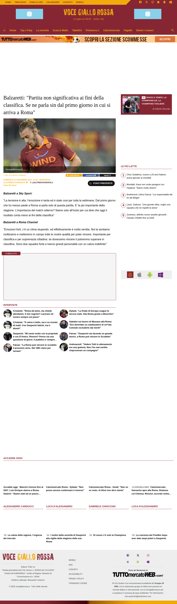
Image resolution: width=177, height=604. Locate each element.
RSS (71, 565)
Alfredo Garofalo (15, 182)
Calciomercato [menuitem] (111, 30)
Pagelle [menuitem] (128, 30)
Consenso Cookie (78, 583)
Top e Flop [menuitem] (26, 30)
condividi (91, 175)
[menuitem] (4, 30)
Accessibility (76, 574)
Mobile (72, 560)
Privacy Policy (76, 579)
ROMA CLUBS (36, 2)
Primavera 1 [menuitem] (92, 30)
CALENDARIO (52, 2)
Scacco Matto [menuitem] (60, 30)
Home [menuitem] (13, 30)
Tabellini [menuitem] (77, 30)
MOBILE (80, 2)
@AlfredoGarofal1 (41, 182)
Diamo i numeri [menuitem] (145, 30)
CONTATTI (68, 2)
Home (8, 2)
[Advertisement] (146, 414)
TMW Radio (20, 2)
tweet (107, 175)
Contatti (73, 569)
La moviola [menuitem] (42, 30)
